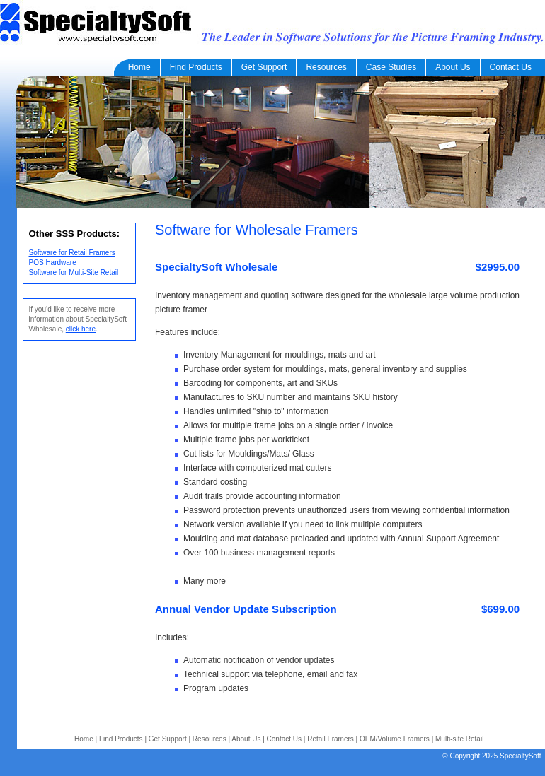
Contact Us (511, 67)
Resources (326, 67)
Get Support (264, 67)
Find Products (196, 67)
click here (81, 329)
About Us (452, 67)
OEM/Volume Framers (395, 739)
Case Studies (391, 67)
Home (137, 67)
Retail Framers (330, 739)
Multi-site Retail (459, 739)
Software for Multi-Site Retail (74, 272)
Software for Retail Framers (72, 253)
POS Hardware (52, 262)
